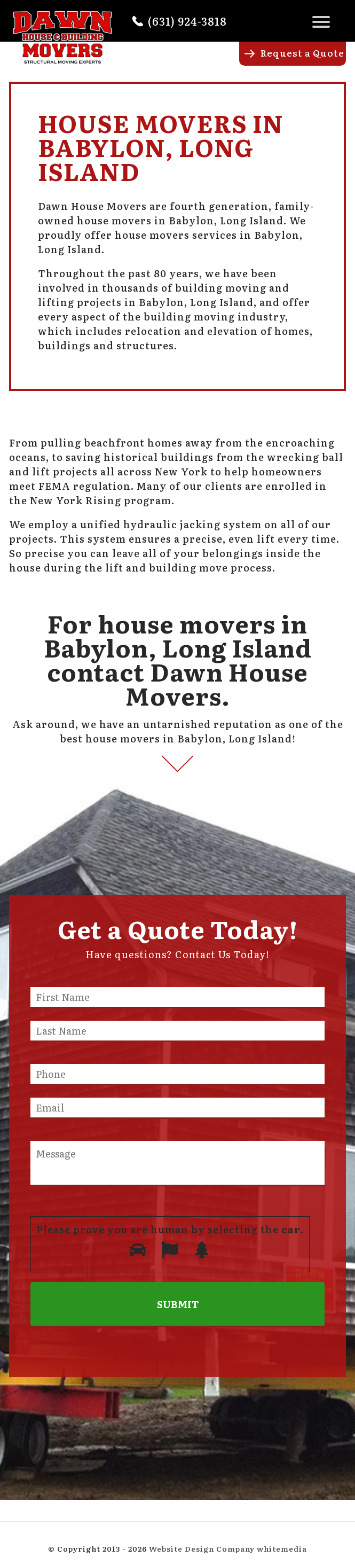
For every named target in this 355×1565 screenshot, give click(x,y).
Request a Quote (302, 52)
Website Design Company (202, 1548)
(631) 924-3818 (187, 21)
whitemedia (282, 1548)
